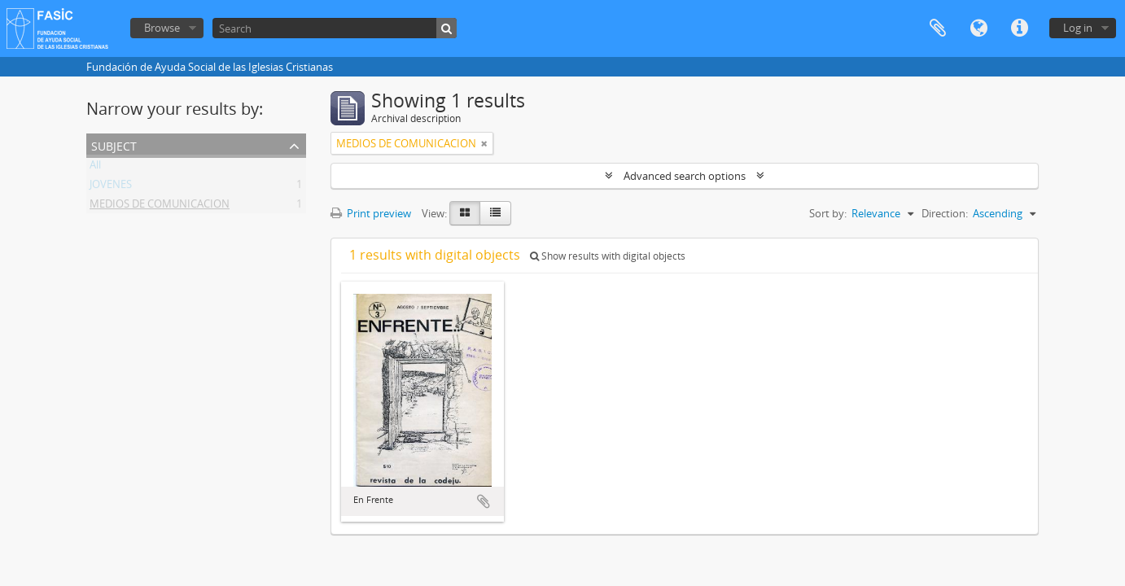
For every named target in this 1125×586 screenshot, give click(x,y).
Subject (114, 144)
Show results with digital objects (607, 256)
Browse (162, 27)
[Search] (334, 28)
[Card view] (464, 213)
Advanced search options (684, 175)
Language (978, 28)
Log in (1077, 27)
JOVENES (111, 187)
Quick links (1019, 28)
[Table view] (495, 213)
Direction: (944, 213)
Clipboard (937, 28)
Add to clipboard (483, 501)
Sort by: (828, 213)
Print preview (370, 213)
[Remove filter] (484, 143)
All (95, 167)
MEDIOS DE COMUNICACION (160, 206)
